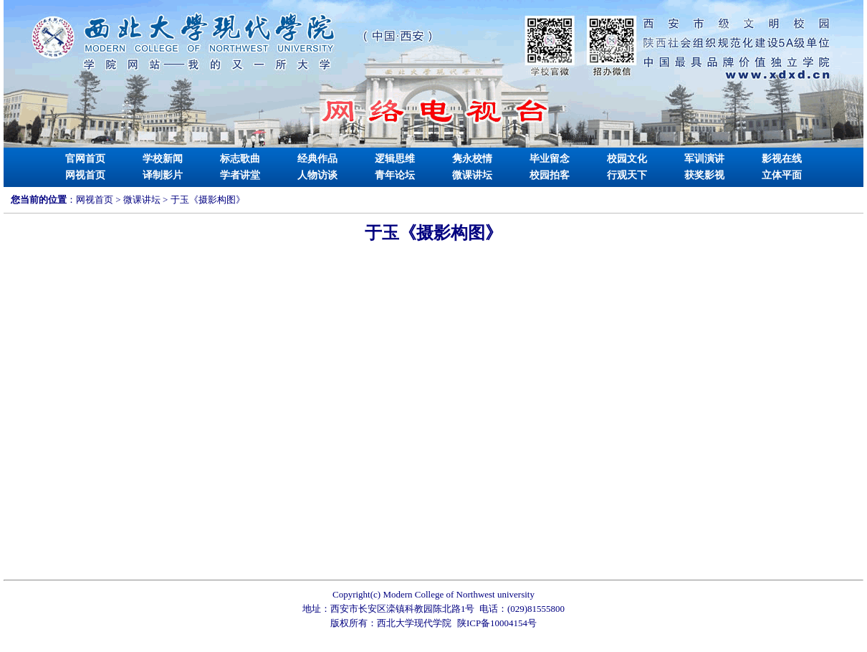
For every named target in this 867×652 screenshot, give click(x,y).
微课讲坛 (472, 175)
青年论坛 (395, 175)
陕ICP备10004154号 (497, 623)
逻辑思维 (395, 158)
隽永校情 (472, 158)
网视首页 (85, 175)
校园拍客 (550, 175)
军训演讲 (704, 158)
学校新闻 (163, 158)
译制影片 (163, 175)
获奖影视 (704, 175)
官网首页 (85, 158)
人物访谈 (317, 175)
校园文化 (627, 158)
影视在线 (782, 158)
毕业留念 (550, 158)
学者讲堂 (240, 175)
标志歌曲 (240, 158)
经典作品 (317, 158)
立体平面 (782, 175)
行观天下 (627, 175)
